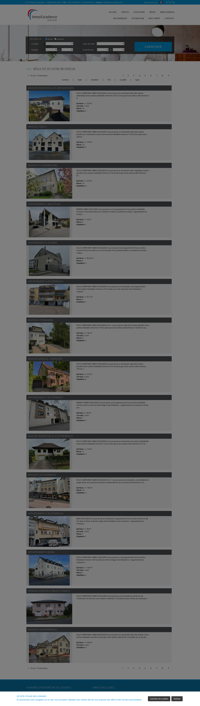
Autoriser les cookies (159, 699)
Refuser (177, 699)
